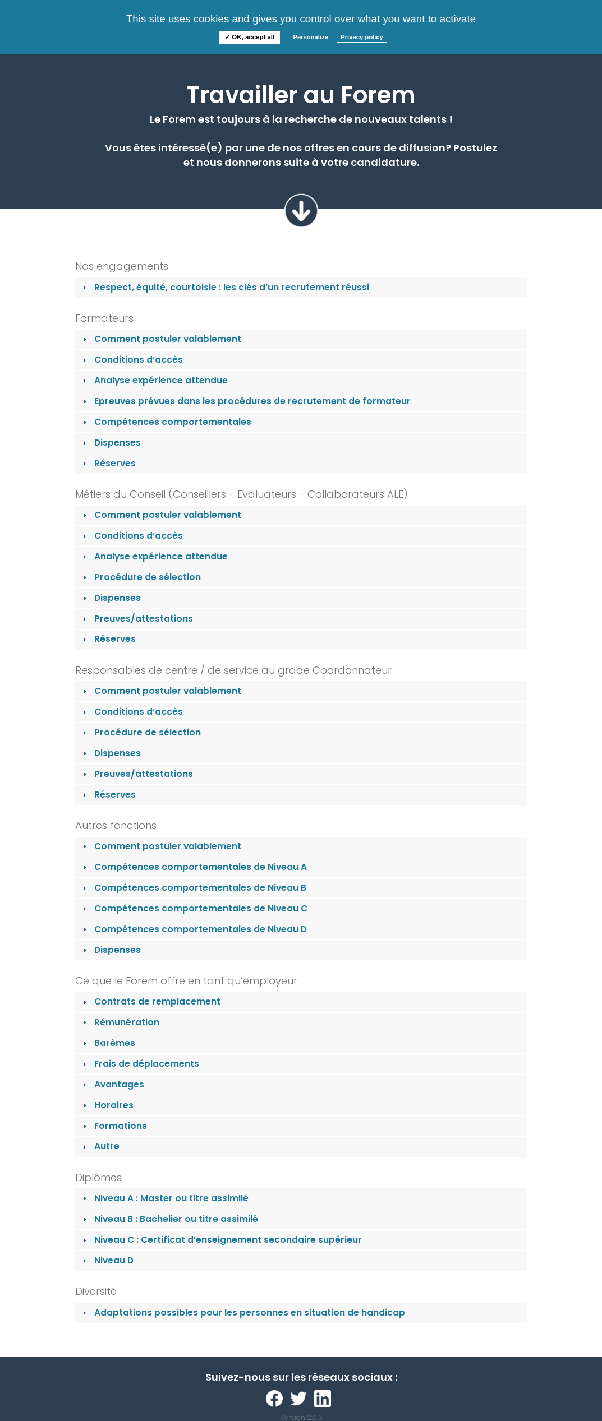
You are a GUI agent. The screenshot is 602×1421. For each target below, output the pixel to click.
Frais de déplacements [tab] (140, 1064)
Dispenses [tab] (110, 442)
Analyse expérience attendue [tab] (154, 380)
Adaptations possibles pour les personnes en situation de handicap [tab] (243, 1312)
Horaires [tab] (107, 1105)
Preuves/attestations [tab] (137, 618)
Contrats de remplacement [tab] (150, 1001)
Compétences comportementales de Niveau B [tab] (193, 888)
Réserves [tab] (108, 463)
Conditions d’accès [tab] (131, 359)
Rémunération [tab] (120, 1022)
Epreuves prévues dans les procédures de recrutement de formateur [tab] (245, 401)
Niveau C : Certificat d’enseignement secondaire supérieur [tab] (221, 1240)
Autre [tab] (100, 1146)
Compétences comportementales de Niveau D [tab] (193, 929)
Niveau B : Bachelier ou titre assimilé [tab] (169, 1219)
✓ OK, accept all (249, 37)
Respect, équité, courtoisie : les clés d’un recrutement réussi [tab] (225, 287)
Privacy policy (362, 37)
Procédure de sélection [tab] (140, 577)
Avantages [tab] (112, 1084)
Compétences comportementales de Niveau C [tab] (194, 908)
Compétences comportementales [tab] (166, 422)
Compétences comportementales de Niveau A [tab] (193, 867)
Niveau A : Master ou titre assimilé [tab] (164, 1198)
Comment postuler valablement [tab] (161, 339)
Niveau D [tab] (107, 1260)
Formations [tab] (114, 1126)
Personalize (310, 37)
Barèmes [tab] (108, 1043)
